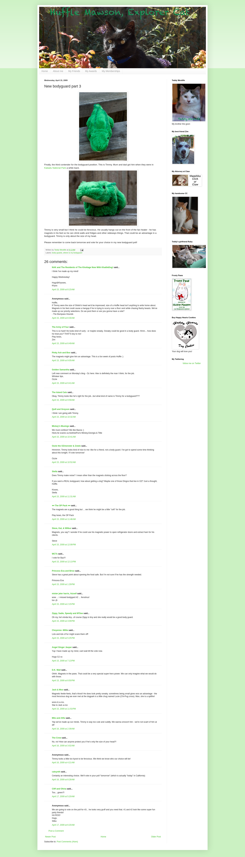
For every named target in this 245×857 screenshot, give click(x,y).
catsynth (56, 772)
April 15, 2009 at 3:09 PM (63, 621)
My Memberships (111, 71)
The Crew (56, 738)
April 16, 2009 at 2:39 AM (63, 729)
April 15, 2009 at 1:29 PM (63, 584)
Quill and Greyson (60, 409)
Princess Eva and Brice (63, 571)
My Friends (74, 71)
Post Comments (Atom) (67, 841)
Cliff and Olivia (59, 789)
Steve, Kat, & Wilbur (61, 528)
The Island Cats (59, 392)
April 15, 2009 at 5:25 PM (63, 638)
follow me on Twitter (192, 363)
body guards (57, 253)
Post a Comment (56, 831)
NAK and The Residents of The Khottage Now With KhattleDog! (82, 267)
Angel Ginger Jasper (62, 647)
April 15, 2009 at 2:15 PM (63, 604)
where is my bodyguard (72, 253)
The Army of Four (60, 327)
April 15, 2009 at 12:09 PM (64, 544)
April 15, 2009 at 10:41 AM (64, 437)
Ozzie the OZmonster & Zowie (66, 446)
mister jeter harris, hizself (64, 593)
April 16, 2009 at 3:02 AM (63, 745)
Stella (54, 471)
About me (58, 71)
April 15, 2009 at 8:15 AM (63, 289)
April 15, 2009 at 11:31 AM (64, 496)
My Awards (91, 71)
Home (45, 71)
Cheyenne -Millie (60, 630)
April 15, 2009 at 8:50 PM (63, 680)
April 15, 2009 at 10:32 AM (64, 417)
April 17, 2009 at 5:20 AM (63, 796)
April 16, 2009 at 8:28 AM (63, 779)
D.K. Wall (56, 670)
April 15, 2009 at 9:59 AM (63, 400)
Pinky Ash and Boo (61, 352)
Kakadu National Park (55, 168)
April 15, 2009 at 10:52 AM (64, 462)
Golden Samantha (60, 369)
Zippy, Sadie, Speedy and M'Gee (67, 613)
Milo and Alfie (58, 718)
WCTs (55, 554)
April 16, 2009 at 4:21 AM (63, 762)
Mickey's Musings (60, 426)
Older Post (156, 837)
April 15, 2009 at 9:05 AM (63, 360)
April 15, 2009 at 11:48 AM (64, 519)
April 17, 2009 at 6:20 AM (63, 825)
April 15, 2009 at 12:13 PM (64, 561)
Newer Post (50, 837)
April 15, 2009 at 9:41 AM (63, 383)
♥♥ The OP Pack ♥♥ (61, 505)
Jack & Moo (57, 690)
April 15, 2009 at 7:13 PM (63, 661)
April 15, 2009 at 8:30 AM (63, 318)
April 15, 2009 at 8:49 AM (63, 343)
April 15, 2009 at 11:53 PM (64, 709)
